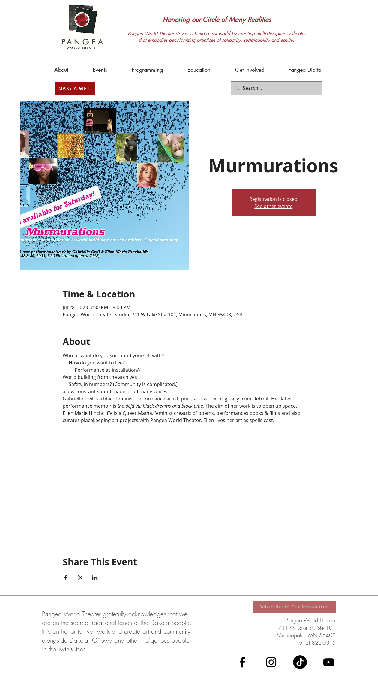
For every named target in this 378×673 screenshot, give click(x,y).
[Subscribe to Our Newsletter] (294, 607)
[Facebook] (242, 662)
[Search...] (276, 88)
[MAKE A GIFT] (75, 88)
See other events (273, 206)
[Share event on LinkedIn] (95, 577)
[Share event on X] (80, 577)
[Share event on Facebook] (65, 577)
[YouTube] (329, 662)
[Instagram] (271, 662)
